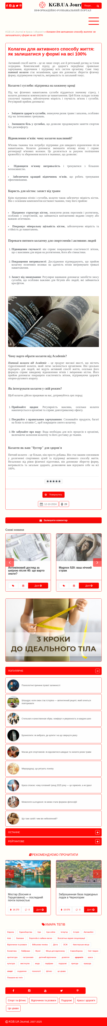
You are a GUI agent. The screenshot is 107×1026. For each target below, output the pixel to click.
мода (37, 963)
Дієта (55, 945)
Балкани (20, 938)
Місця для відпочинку (55, 951)
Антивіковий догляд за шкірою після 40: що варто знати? (77, 570)
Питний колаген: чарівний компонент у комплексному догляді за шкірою (27, 570)
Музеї (37, 951)
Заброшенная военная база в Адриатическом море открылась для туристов (78, 897)
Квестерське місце (81, 945)
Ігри (39, 932)
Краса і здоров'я (35, 31)
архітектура (12, 957)
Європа (10, 932)
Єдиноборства (25, 932)
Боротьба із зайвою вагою (40, 938)
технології (36, 971)
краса (90, 957)
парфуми (49, 963)
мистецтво (25, 963)
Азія (9, 938)
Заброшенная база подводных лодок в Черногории (27, 896)
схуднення (21, 971)
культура (11, 963)
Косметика (12, 951)
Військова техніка (40, 945)
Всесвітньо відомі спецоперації (71, 938)
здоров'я (79, 957)
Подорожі (66, 1000)
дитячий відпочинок (47, 957)
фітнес (49, 971)
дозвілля (65, 957)
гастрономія (28, 957)
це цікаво (62, 971)
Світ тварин (93, 951)
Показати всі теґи (15, 978)
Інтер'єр (64, 932)
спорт (10, 971)
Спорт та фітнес (17, 1000)
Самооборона (76, 951)
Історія (76, 932)
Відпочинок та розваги (17, 945)
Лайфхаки (25, 951)
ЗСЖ (65, 945)
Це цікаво (13, 1008)
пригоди (74, 963)
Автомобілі (88, 932)
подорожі (62, 963)
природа (87, 963)
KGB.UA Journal (14, 31)
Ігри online (50, 932)
